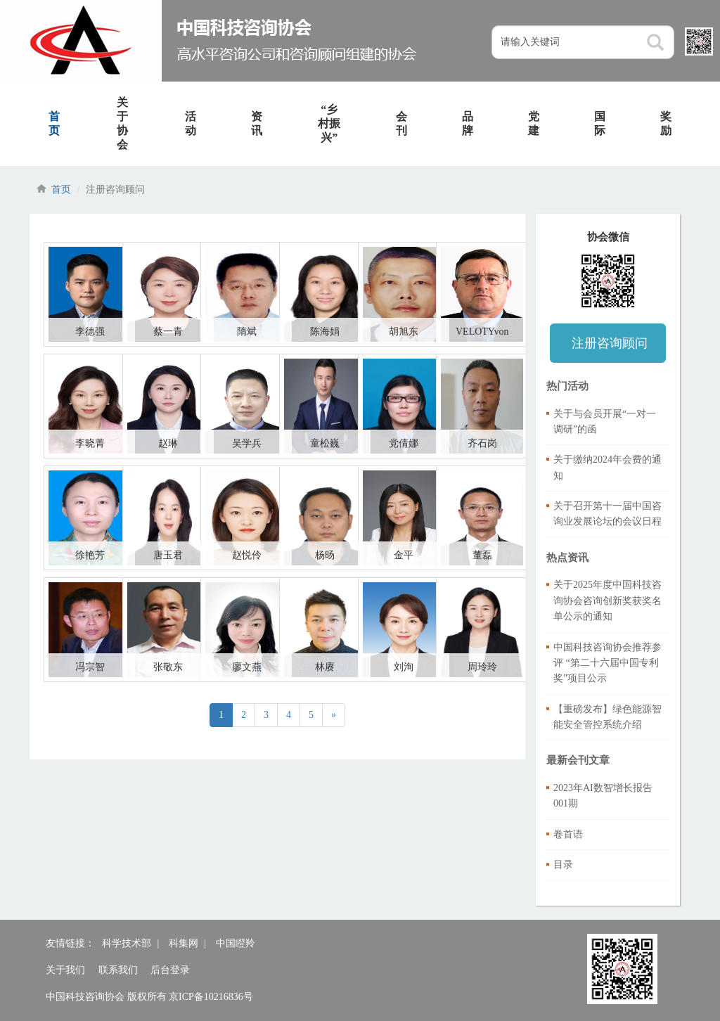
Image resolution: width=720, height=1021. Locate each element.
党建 (533, 123)
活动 (190, 123)
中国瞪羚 (235, 943)
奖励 (665, 123)
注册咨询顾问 (610, 343)
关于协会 (122, 123)
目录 (563, 864)
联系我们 (118, 970)
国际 (599, 123)
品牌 (467, 123)
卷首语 (568, 834)
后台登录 (170, 970)
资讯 (256, 123)
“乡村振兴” (329, 123)
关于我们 (65, 970)
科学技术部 (126, 943)
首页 (54, 123)
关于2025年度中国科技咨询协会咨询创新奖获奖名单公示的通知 (607, 600)
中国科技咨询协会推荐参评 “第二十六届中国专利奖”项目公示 (607, 663)
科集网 (183, 943)
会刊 (401, 123)
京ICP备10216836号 (211, 996)
